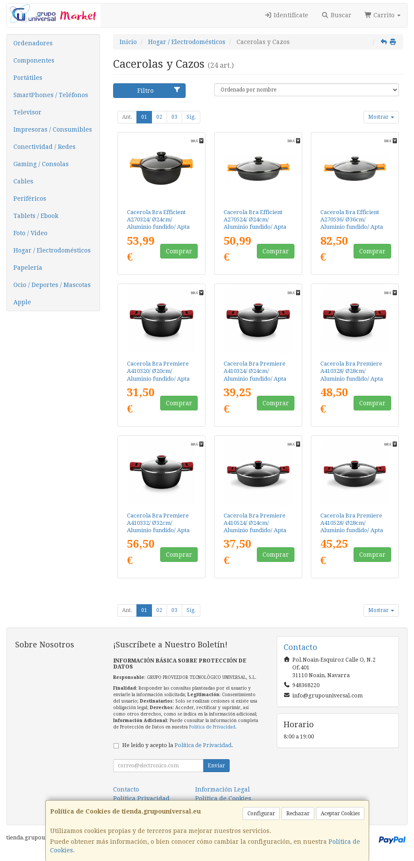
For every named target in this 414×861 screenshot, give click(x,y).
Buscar (336, 15)
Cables (23, 181)
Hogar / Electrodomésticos (52, 250)
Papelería (27, 267)
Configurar (261, 814)
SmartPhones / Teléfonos (50, 94)
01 (144, 117)
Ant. (127, 117)
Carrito (382, 15)
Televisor (27, 112)
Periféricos (29, 198)
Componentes (33, 60)
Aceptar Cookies (340, 814)
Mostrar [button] (381, 117)
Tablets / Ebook (35, 215)
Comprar (179, 251)
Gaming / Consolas (41, 164)
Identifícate (287, 15)
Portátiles (27, 77)
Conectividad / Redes (44, 146)
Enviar (216, 766)
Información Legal (222, 789)
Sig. (191, 117)
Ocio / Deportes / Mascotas (52, 284)
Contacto (126, 789)
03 (174, 117)
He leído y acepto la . (177, 745)
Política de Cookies (223, 798)
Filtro (159, 90)
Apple (22, 302)
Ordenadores (33, 43)
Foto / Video (30, 233)
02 (159, 117)
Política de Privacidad (212, 727)
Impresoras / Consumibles (52, 129)
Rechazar (298, 814)
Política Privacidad (141, 798)
